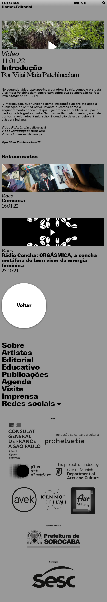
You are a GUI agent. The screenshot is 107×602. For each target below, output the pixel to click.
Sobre (13, 346)
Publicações (25, 375)
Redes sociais (32, 404)
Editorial (24, 7)
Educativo (21, 368)
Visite (12, 389)
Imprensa (20, 397)
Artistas (17, 353)
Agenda (16, 382)
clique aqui (39, 127)
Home (7, 7)
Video (7, 196)
